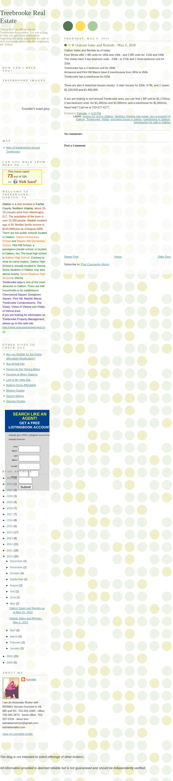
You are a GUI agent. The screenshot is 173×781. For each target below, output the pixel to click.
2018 (10, 508)
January (15, 648)
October (15, 573)
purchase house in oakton (126, 119)
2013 (10, 538)
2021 (10, 490)
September (17, 579)
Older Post (164, 256)
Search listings (15, 395)
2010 (10, 556)
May (13, 603)
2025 (10, 478)
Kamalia (31, 679)
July (13, 591)
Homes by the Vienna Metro (23, 369)
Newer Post (71, 256)
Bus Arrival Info (15, 363)
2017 (10, 514)
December (16, 561)
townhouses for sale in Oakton (152, 122)
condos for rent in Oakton (98, 116)
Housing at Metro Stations (22, 374)
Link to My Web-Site (18, 379)
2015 (10, 526)
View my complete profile (17, 733)
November (16, 567)
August (14, 585)
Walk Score (22, 177)
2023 (10, 483)
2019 (10, 502)
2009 (10, 656)
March (14, 636)
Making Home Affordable (21, 385)
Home (118, 256)
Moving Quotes (15, 390)
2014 (10, 532)
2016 (10, 520)
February (16, 642)
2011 (10, 550)
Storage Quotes (15, 401)
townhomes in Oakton (156, 119)
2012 (10, 544)
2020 (10, 496)
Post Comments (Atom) (95, 264)
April (13, 630)
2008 (10, 662)
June (13, 597)
